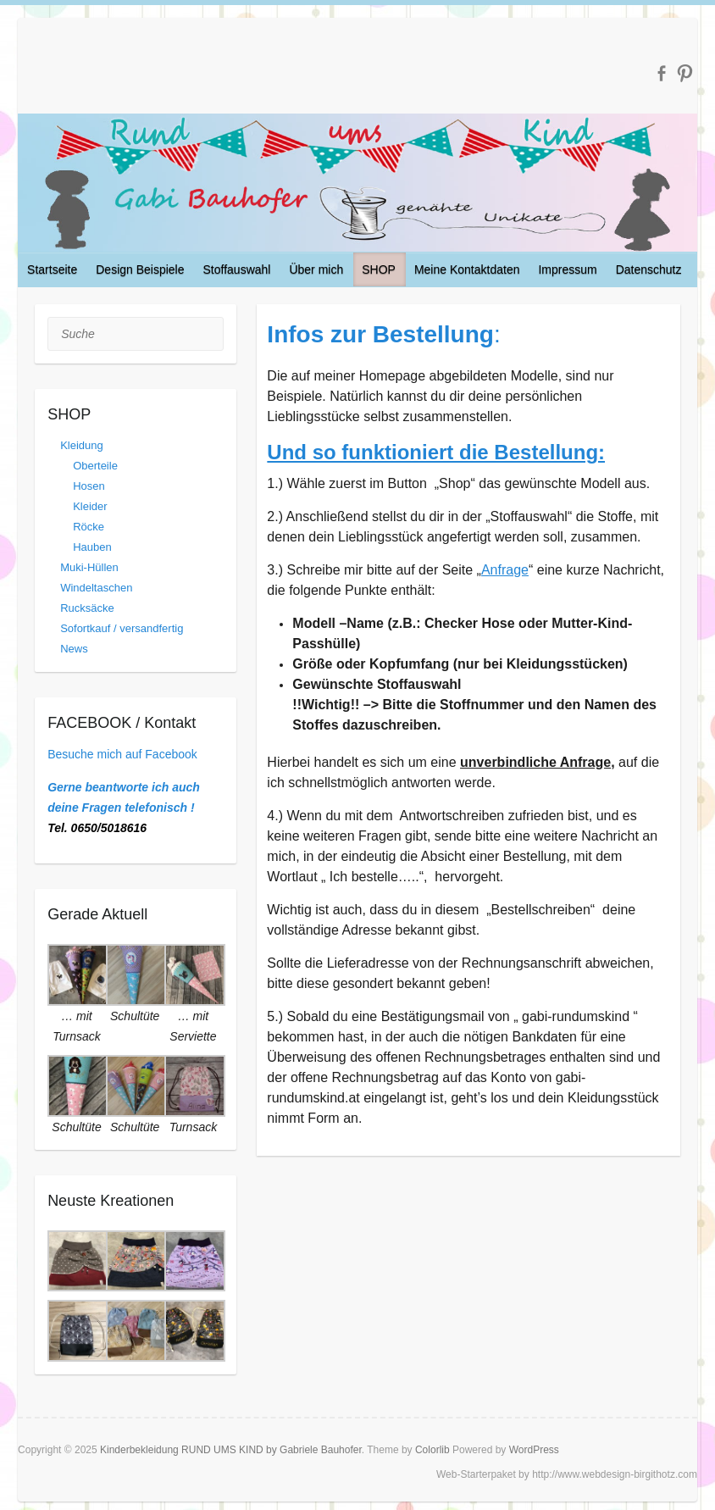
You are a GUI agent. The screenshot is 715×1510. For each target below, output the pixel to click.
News (74, 648)
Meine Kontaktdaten (467, 269)
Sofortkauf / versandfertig (121, 628)
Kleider (90, 506)
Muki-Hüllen (89, 567)
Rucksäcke (87, 608)
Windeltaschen (96, 587)
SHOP (379, 269)
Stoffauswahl (237, 269)
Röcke (88, 526)
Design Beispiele (140, 269)
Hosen (89, 486)
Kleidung (81, 445)
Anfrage (505, 570)
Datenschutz (649, 269)
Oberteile (95, 465)
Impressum (567, 269)
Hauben (92, 547)
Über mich (316, 269)
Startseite (52, 269)
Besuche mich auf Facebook (122, 754)
